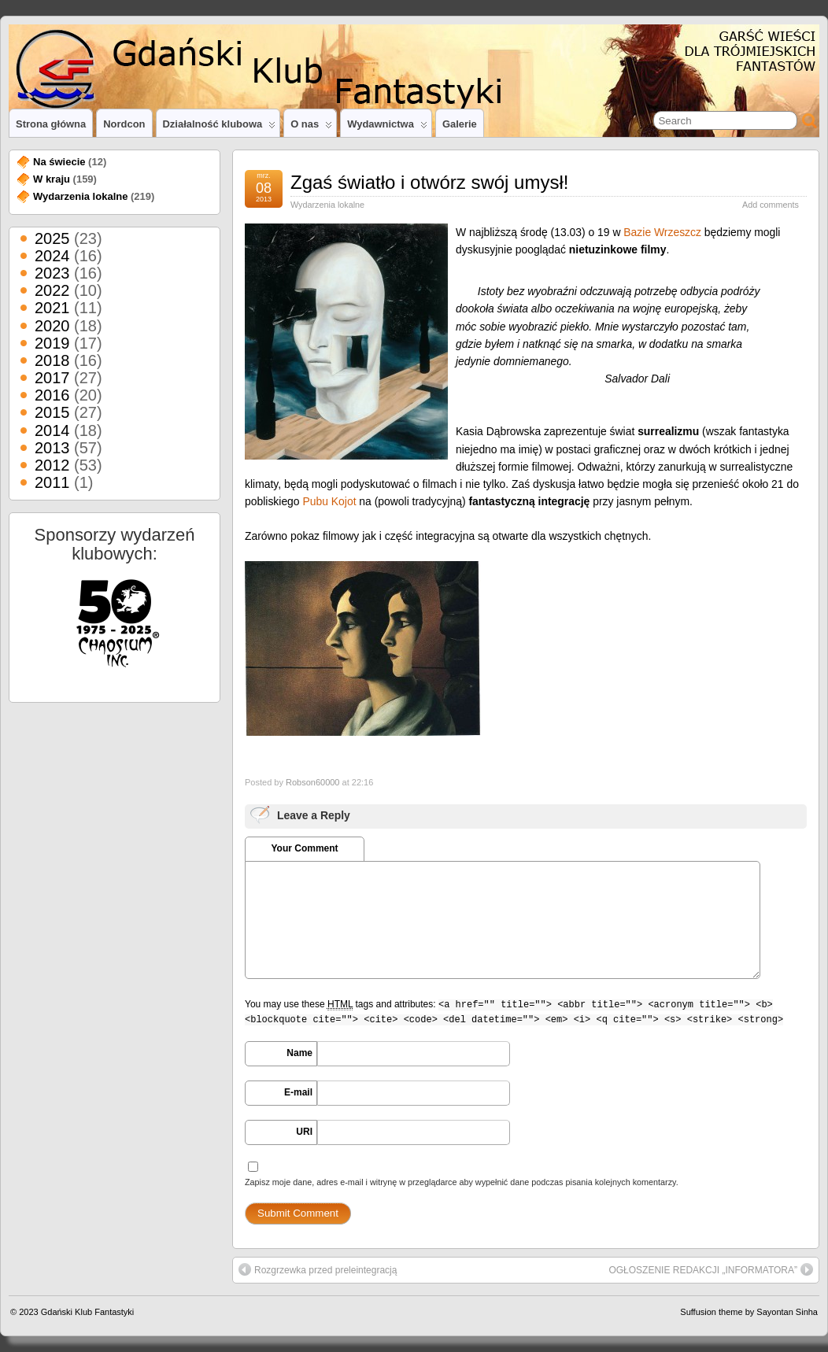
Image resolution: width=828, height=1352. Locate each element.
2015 (52, 412)
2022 (52, 290)
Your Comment (304, 848)
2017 (52, 377)
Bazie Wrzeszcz (662, 232)
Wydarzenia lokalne (327, 204)
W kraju (51, 179)
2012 (52, 465)
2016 (52, 395)
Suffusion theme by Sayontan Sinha (749, 1312)
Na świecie (59, 162)
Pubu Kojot (329, 501)
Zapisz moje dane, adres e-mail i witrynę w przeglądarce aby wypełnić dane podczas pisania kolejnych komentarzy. (461, 1182)
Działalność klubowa (219, 127)
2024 (52, 255)
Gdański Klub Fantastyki (88, 1312)
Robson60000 (313, 782)
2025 (52, 238)
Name (299, 1052)
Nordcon (124, 124)
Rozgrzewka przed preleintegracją (317, 1269)
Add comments (770, 204)
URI (304, 1131)
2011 (52, 482)
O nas (311, 127)
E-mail (298, 1092)
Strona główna (51, 124)
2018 (52, 360)
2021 (52, 307)
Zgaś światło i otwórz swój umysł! (429, 182)
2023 (52, 273)
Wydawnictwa (387, 127)
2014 (52, 430)
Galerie (459, 124)
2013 (52, 447)
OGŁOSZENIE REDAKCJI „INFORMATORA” (710, 1269)
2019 (52, 343)
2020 (52, 325)
